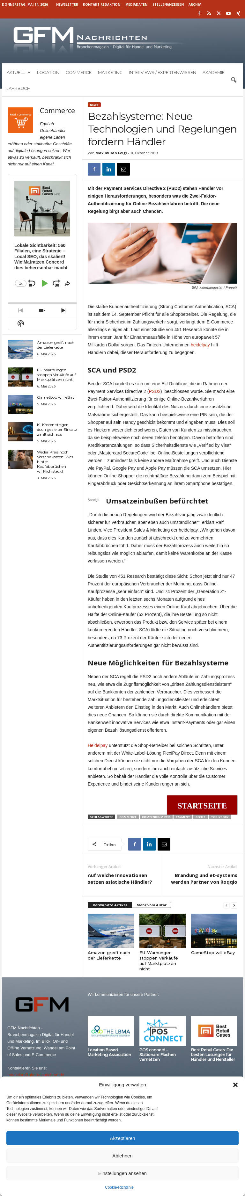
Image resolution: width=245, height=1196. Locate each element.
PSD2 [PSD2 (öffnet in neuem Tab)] (154, 391)
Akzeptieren (122, 1138)
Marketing (110, 72)
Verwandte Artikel (110, 904)
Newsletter (67, 4)
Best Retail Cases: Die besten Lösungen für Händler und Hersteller (213, 1054)
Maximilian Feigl (111, 152)
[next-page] (234, 905)
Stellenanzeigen (168, 4)
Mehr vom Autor (152, 904)
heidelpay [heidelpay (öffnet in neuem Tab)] (200, 344)
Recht (200, 817)
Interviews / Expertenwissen (162, 72)
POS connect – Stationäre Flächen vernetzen (157, 1054)
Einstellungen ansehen (122, 1173)
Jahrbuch (18, 88)
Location (48, 72)
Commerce (79, 72)
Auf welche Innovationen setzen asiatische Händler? (120, 878)
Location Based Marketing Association (109, 1052)
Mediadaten (136, 4)
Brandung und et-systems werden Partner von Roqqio (204, 878)
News (94, 105)
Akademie (214, 72)
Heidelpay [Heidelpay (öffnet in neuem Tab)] (98, 745)
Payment (183, 817)
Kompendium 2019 (156, 817)
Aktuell (19, 72)
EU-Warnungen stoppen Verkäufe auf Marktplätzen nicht (158, 960)
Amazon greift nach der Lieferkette (109, 955)
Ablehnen (122, 1155)
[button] (235, 1085)
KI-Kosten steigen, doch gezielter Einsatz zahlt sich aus (57, 429)
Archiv (195, 4)
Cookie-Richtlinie (119, 1187)
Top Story (219, 817)
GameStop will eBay (213, 952)
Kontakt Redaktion (101, 4)
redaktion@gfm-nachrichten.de (35, 1074)
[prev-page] (226, 905)
